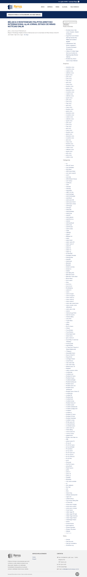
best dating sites (70, 272)
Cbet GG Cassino (70, 314)
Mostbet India (69, 397)
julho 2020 (68, 153)
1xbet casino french (71, 201)
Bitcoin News (69, 278)
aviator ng (68, 251)
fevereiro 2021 (69, 143)
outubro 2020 (69, 147)
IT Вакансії (68, 351)
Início (42, 7)
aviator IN (68, 246)
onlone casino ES (70, 431)
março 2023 (69, 107)
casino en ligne (70, 293)
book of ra (68, 284)
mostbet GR (69, 395)
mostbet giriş (69, 393)
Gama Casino (69, 336)
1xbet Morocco (70, 219)
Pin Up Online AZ (70, 456)
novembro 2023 (70, 92)
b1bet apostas (69, 257)
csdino (67, 322)
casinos (68, 311)
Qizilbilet (68, 477)
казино (68, 521)
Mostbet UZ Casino (71, 414)
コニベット (68, 533)
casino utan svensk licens (72, 303)
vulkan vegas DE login (71, 514)
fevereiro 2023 (69, 109)
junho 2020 (69, 155)
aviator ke (68, 247)
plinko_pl (68, 475)
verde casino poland (71, 506)
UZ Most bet (69, 502)
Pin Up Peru (69, 458)
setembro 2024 (70, 73)
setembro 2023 (70, 95)
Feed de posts (69, 541)
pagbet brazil (69, 435)
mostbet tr (68, 410)
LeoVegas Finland (70, 358)
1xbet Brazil (69, 198)
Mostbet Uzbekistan (71, 418)
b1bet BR (68, 259)
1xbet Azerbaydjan (70, 196)
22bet (67, 230)
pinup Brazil (69, 466)
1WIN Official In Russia (71, 179)
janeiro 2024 (69, 88)
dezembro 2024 (70, 67)
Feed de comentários (71, 543)
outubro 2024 (69, 71)
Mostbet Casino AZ (71, 385)
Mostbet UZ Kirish (70, 416)
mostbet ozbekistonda (71, 406)
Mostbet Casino (70, 383)
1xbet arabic (69, 190)
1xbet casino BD (70, 200)
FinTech (68, 328)
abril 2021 (68, 140)
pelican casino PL (70, 441)
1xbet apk (68, 186)
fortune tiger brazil (70, 334)
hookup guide (69, 343)
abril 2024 (68, 82)
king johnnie (69, 357)
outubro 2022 (69, 117)
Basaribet (68, 265)
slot (67, 489)
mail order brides (70, 364)
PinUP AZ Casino (70, 464)
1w (66, 163)
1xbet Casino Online (71, 203)
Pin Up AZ (68, 443)
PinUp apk (68, 462)
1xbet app (68, 188)
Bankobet (68, 263)
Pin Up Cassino (69, 454)
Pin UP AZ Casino (70, 445)
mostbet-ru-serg (70, 420)
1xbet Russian (69, 226)
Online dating (69, 429)
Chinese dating (69, 316)
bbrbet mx (68, 269)
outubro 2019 (69, 157)
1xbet (67, 184)
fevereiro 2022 (69, 132)
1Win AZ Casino (70, 165)
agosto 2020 (69, 151)
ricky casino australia (71, 481)
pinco (67, 460)
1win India (68, 177)
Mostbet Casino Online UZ (72, 391)
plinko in (68, 471)
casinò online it (69, 301)
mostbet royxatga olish (71, 408)
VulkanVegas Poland (71, 519)
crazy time (68, 318)
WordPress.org (70, 545)
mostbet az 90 (69, 374)
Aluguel (64, 7)
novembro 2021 (70, 138)
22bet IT (68, 234)
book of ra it (69, 286)
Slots (67, 491)
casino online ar (70, 299)
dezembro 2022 (70, 113)
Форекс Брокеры (70, 527)
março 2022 (69, 130)
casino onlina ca (70, 297)
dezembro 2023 (70, 90)
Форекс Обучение (71, 529)
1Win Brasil (68, 169)
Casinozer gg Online (71, 313)
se (66, 483)
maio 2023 (68, 103)
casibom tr (68, 290)
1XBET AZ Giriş (69, 192)
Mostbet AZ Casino (71, 376)
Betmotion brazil (70, 274)
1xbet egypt (69, 205)
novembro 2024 (70, 69)
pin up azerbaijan (70, 447)
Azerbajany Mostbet (71, 255)
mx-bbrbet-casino (70, 425)
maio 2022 (68, 126)
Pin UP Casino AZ (70, 452)
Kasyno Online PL (70, 355)
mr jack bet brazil (70, 424)
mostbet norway (70, 401)
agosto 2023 (69, 97)
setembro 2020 (70, 149)
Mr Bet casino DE (70, 422)
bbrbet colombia (70, 267)
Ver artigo (26, 34)
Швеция (68, 531)
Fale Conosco (75, 7)
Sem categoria (69, 485)
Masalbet (68, 368)
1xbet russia (69, 224)
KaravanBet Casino (70, 353)
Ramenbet (68, 479)
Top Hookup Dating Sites (72, 500)
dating (67, 324)
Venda (57, 7)
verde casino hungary (71, 504)
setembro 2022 (70, 118)
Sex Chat (68, 487)
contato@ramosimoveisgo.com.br (70, 569)
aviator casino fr (70, 244)
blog (67, 282)
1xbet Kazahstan (70, 211)
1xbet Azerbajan (70, 194)
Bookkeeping (69, 288)
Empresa (50, 7)
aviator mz (68, 249)
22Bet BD (68, 232)
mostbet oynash (70, 404)
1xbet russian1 (69, 228)
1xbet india (68, 209)
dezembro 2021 (70, 136)
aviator (67, 238)
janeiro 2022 (69, 134)
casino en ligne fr (70, 295)
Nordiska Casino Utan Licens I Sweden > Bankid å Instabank (72, 32)
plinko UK (68, 473)
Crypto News (69, 320)
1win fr (67, 175)
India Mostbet (69, 345)
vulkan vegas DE (70, 512)
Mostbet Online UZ (70, 403)
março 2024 (69, 84)
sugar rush (68, 496)
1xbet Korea (69, 213)
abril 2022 (68, 128)
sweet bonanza (70, 498)
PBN (67, 439)
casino (67, 291)
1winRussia (68, 182)
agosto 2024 (69, 74)
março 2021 (69, 141)
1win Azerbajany (70, 167)
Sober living (69, 493)
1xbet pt (68, 221)
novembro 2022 (70, 115)
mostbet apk (69, 372)
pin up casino (69, 450)
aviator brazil (69, 240)
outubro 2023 (69, 94)
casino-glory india (70, 309)
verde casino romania (71, 508)
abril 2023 (68, 105)
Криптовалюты (70, 525)
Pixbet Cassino (69, 468)
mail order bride (70, 362)
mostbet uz (69, 412)
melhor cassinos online (72, 370)
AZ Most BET (69, 253)
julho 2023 (68, 99)
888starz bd (69, 236)
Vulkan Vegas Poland (71, 517)
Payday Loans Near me (71, 437)
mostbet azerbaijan (70, 380)
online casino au (70, 427)
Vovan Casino (69, 510)
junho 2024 (69, 78)
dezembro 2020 (70, 145)
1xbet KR (68, 215)
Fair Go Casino (69, 326)
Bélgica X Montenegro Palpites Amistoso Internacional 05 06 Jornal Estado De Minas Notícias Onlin (31, 24)
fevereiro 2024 (69, 86)
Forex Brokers (69, 330)
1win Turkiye (69, 180)
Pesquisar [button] (66, 24)
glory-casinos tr (70, 337)
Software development (71, 494)
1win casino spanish (71, 173)
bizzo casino (69, 280)
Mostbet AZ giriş (70, 378)
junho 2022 (69, 124)
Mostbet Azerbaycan (71, 381)
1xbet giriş (68, 207)
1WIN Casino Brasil (70, 171)
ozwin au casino (70, 433)
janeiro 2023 (69, 111)
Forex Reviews (69, 332)
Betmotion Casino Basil (71, 276)
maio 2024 (68, 80)
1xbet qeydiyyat (70, 223)
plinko (67, 470)
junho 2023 (69, 101)
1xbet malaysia (69, 217)
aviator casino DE (70, 242)
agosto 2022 (69, 120)
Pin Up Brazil (69, 448)
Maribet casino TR (70, 366)
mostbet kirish (69, 399)
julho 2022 (68, 122)
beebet (68, 270)
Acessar (68, 539)
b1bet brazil (69, 261)
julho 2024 (68, 76)
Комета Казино (70, 523)
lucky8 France (69, 360)
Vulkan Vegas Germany (72, 515)
